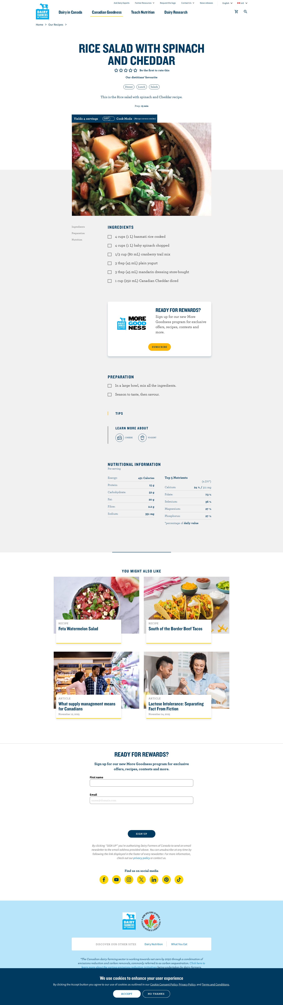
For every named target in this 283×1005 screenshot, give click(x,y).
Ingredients (78, 226)
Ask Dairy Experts (121, 2)
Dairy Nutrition (154, 944)
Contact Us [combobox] (186, 2)
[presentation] (142, 817)
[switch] (128, 119)
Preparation (78, 233)
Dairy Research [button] (176, 12)
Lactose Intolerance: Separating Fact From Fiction (176, 706)
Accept (126, 993)
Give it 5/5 (135, 70)
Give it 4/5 (130, 70)
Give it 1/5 (116, 70)
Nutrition (77, 239)
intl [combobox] (242, 3)
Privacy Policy (187, 984)
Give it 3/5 (125, 70)
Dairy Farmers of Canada (42, 11)
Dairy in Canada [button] (70, 12)
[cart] (236, 12)
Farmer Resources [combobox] (143, 2)
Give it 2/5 (121, 70)
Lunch (141, 86)
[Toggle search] (245, 12)
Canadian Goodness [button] (106, 12)
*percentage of (181, 523)
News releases (206, 2)
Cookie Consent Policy (163, 984)
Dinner (129, 86)
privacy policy (141, 858)
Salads (154, 86)
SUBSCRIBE (159, 346)
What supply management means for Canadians (86, 706)
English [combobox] (226, 3)
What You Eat (179, 944)
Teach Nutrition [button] (143, 12)
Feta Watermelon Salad (78, 628)
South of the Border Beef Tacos (175, 628)
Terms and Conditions (215, 984)
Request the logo (168, 2)
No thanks (156, 993)
